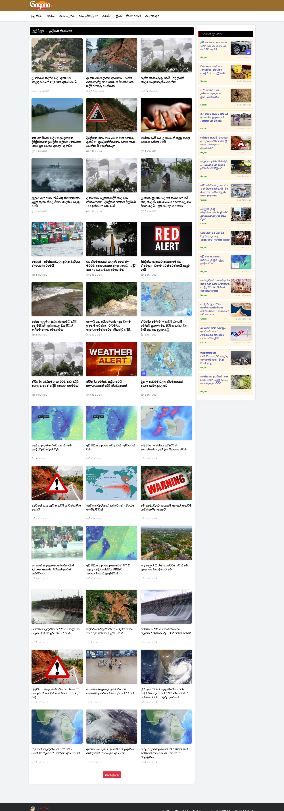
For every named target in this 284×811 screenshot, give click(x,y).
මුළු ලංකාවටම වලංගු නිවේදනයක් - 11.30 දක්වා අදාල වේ (162, 384)
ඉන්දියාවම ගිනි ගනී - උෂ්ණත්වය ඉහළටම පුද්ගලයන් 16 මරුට (210, 94)
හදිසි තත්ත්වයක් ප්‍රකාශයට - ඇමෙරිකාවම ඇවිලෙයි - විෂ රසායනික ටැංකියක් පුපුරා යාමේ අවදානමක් (214, 190)
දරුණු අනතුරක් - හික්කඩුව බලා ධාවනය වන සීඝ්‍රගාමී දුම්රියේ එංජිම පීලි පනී (213, 165)
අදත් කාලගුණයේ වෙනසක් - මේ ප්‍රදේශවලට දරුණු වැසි (52, 447)
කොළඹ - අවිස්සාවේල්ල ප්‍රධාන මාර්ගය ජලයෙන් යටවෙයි (56, 264)
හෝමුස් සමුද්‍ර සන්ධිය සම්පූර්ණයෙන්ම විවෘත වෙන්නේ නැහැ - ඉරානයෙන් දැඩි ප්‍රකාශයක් (214, 309)
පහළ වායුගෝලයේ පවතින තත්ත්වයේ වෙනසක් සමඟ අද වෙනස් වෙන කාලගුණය (164, 753)
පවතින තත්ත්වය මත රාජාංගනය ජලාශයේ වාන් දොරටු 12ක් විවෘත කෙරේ (166, 631)
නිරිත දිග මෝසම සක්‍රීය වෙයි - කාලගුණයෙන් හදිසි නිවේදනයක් (106, 384)
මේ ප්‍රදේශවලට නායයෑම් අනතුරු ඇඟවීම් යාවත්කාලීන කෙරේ (166, 507)
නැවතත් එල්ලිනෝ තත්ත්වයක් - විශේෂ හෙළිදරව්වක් (110, 507)
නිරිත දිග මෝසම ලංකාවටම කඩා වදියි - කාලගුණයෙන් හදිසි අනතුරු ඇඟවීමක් (56, 384)
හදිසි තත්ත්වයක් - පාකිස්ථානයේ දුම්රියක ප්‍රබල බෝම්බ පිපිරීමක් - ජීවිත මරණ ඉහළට (214, 358)
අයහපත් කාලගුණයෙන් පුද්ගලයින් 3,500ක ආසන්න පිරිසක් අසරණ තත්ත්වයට (53, 569)
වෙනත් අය (152, 16)
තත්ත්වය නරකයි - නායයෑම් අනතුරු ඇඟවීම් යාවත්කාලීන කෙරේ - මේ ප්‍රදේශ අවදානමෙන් (214, 143)
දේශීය (51, 16)
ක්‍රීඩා (119, 16)
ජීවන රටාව (133, 16)
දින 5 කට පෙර (94, 394)
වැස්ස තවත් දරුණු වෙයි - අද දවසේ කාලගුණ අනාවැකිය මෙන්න (162, 80)
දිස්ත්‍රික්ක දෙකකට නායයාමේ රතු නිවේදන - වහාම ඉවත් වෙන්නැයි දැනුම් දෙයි (165, 266)
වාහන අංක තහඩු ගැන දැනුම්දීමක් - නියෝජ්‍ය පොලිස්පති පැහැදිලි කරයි (212, 70)
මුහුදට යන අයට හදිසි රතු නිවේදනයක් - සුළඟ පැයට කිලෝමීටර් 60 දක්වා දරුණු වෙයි (56, 202)
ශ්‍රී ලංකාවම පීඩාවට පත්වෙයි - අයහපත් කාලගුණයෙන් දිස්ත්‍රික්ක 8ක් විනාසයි (214, 117)
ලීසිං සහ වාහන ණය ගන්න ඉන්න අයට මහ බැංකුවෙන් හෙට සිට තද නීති (213, 46)
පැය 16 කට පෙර (40, 91)
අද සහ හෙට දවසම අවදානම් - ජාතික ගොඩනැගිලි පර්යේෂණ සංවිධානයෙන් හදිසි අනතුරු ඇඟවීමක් (109, 82)
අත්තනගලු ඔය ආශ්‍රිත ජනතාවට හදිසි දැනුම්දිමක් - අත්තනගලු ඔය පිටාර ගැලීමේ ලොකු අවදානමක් (54, 326)
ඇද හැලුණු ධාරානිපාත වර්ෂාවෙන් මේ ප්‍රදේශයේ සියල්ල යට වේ (164, 567)
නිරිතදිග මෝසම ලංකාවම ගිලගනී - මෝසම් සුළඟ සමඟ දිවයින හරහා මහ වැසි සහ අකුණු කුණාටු (164, 326)
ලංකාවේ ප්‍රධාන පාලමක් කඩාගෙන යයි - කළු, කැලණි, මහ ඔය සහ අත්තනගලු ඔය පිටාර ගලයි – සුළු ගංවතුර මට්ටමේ (166, 202)
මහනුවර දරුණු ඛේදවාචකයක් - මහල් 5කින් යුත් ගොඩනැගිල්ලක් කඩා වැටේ (214, 214)
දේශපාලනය (66, 16)
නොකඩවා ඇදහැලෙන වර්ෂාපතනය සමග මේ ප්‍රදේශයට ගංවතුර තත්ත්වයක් (110, 691)
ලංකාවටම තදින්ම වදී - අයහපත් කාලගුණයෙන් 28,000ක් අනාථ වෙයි (54, 80)
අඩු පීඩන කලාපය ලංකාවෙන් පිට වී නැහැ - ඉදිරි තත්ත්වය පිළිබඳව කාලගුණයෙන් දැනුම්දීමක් (108, 569)
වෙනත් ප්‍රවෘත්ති (212, 34)
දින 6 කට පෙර (148, 394)
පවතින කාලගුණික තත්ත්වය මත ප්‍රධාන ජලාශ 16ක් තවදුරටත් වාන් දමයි (56, 631)
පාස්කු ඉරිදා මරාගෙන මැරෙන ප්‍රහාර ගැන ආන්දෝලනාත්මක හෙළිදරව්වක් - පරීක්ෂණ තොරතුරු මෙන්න (215, 285)
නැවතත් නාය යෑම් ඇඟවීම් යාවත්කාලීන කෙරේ (56, 507)
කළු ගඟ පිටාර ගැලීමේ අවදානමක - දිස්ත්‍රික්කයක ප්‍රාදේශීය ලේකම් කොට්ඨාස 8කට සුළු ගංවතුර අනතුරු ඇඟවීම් (56, 142)
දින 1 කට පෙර (39, 151)
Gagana (203, 57)
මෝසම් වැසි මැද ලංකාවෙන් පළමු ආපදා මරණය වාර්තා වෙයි (165, 140)
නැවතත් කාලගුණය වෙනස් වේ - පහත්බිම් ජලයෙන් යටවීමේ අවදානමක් (56, 751)
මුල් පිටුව (36, 16)
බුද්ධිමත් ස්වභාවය (60, 31)
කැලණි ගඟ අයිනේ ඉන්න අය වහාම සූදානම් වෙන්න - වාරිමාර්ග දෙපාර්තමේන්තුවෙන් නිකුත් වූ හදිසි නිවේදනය (108, 326)
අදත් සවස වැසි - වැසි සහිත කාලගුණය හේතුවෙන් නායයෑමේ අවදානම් (110, 751)
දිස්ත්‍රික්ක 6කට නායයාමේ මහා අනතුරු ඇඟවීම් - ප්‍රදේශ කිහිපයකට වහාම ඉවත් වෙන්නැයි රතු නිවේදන (110, 142)
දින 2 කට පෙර (148, 211)
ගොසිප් (106, 16)
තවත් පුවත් (112, 775)
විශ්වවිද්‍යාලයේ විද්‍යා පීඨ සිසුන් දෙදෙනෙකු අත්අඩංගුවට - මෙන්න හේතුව (214, 236)
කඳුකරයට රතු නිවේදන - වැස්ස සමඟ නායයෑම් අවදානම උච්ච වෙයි (109, 631)
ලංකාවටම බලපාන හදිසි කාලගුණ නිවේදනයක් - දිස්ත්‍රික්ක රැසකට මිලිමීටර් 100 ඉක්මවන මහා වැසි (111, 202)
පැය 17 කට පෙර (95, 91)
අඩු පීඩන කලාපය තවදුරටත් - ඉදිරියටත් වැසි (110, 447)
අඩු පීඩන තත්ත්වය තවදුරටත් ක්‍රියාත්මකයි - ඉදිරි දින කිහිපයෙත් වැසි (164, 447)
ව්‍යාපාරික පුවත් (88, 16)
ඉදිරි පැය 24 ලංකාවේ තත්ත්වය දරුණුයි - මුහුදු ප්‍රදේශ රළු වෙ (212, 260)
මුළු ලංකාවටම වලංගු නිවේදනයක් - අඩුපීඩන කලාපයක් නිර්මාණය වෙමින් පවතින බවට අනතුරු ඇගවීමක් (164, 693)
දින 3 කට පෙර (39, 394)
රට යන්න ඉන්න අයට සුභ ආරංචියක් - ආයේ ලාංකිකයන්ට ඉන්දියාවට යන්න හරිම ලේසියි (212, 333)
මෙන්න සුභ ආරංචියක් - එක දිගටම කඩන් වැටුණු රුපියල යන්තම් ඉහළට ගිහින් (214, 380)
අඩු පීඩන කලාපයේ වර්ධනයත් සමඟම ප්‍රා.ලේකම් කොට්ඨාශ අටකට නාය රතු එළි (55, 693)
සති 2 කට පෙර (94, 762)
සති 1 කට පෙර (94, 458)
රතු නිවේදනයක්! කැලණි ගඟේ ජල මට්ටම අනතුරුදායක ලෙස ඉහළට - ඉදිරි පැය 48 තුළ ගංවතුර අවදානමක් (110, 266)
